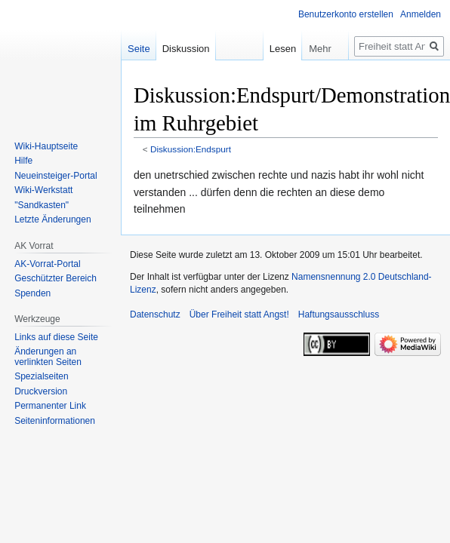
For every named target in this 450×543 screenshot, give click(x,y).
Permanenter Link (50, 405)
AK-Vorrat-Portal (47, 264)
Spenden (32, 293)
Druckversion (40, 391)
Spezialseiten (41, 376)
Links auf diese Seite (56, 337)
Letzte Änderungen (52, 219)
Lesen (273, 48)
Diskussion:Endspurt (190, 149)
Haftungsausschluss (338, 314)
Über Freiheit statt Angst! (239, 314)
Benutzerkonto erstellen (345, 14)
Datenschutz (155, 314)
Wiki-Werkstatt (43, 190)
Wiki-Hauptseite (46, 146)
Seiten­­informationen (54, 421)
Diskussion (186, 48)
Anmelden (420, 14)
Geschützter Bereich (55, 278)
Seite (139, 48)
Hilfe (23, 160)
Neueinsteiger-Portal (55, 175)
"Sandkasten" (41, 205)
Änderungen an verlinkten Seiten (48, 356)
